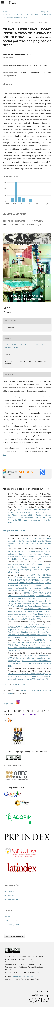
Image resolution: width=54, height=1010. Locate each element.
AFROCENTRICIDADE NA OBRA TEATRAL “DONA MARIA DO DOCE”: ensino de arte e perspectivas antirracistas (29, 627)
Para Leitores (9, 891)
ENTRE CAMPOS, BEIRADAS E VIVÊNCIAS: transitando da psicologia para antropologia (29, 658)
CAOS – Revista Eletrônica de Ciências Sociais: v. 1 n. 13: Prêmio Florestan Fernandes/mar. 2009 (29, 556)
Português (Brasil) (11, 924)
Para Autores (9, 895)
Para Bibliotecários (11, 899)
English (7, 916)
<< (4, 684)
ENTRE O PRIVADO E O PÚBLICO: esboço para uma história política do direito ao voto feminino (29, 551)
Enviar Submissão (15, 936)
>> (24, 684)
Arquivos (45, 12)
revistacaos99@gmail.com (22, 976)
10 (20, 684)
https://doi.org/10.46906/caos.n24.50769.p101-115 (28, 66)
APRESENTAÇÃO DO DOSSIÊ (21, 564)
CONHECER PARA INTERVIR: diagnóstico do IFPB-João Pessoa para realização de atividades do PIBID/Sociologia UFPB (29, 512)
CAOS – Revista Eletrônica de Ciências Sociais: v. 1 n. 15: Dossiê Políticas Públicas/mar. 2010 (29, 543)
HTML (9, 312)
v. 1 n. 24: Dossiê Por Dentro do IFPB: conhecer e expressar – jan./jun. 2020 (27, 15)
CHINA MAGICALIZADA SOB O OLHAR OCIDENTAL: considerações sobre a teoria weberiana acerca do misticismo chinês (29, 595)
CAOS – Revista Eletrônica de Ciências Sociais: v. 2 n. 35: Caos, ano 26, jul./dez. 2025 (29, 663)
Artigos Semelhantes (14, 530)
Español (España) (11, 920)
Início (5, 12)
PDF (8, 308)
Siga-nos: (9, 703)
